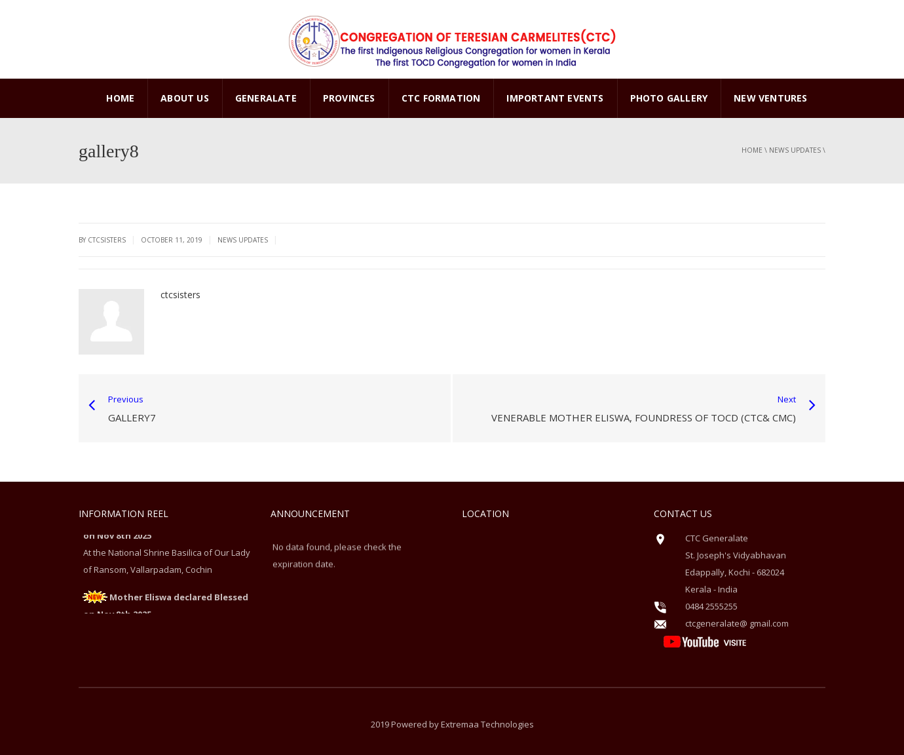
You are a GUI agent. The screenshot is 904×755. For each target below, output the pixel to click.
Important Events (554, 98)
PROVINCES (349, 98)
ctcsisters (180, 294)
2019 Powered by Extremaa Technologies (452, 724)
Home (120, 98)
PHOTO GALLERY (669, 98)
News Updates (795, 150)
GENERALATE (266, 98)
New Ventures (770, 98)
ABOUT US (184, 98)
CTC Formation (441, 98)
